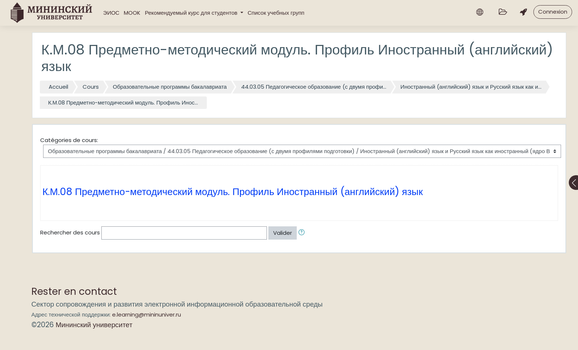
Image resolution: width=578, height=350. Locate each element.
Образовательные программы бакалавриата (170, 87)
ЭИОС (111, 13)
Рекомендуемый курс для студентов (192, 13)
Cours (91, 87)
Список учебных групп (276, 13)
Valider (282, 233)
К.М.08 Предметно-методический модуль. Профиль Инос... (123, 102)
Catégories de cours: (69, 140)
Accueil (58, 87)
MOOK (132, 13)
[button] (303, 233)
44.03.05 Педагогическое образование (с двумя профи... (313, 87)
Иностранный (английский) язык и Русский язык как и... (470, 87)
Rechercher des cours (70, 232)
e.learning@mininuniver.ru (146, 314)
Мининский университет (94, 325)
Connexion (552, 11)
